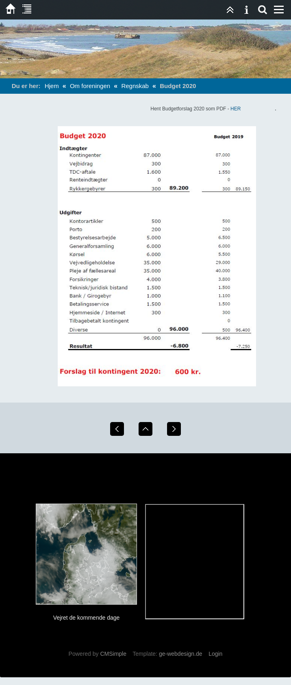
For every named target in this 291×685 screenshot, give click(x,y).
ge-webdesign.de (180, 654)
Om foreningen (90, 85)
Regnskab (135, 85)
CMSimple (113, 654)
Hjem (52, 85)
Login (215, 654)
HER (235, 109)
